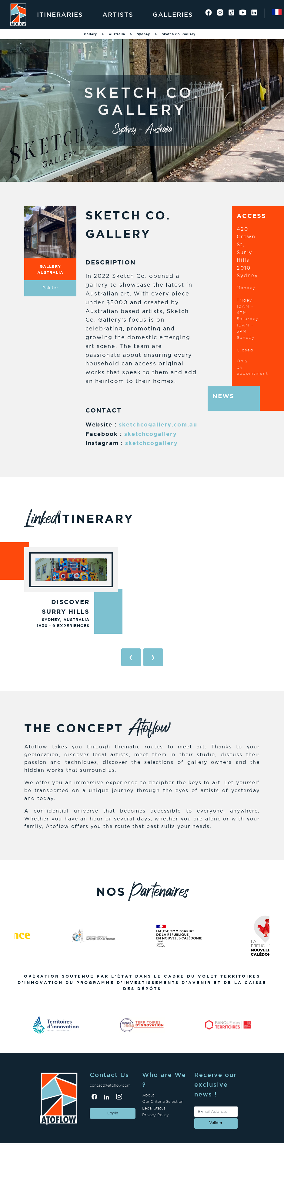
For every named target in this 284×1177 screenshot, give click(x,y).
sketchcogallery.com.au (158, 424)
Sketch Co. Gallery (178, 34)
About (148, 1095)
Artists (117, 14)
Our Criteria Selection (162, 1101)
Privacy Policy (155, 1115)
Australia (117, 34)
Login (112, 1113)
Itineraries (60, 14)
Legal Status (153, 1108)
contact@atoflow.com (110, 1085)
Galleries (173, 14)
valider (215, 1123)
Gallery (90, 34)
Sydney (143, 34)
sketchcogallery (150, 434)
